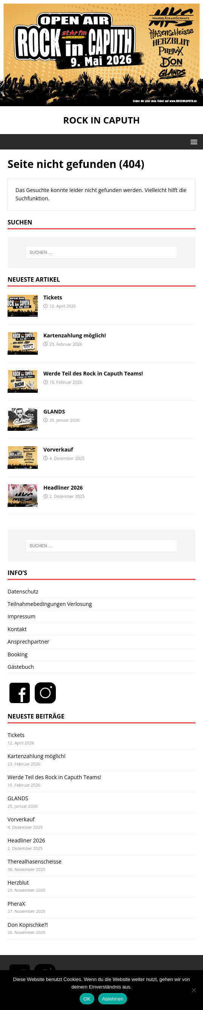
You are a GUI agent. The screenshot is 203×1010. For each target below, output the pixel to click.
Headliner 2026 (63, 487)
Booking (18, 654)
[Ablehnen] (193, 990)
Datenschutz (23, 591)
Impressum (21, 616)
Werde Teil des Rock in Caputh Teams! (93, 373)
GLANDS (54, 411)
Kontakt (17, 629)
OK (87, 999)
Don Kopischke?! (28, 924)
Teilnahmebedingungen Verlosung (50, 603)
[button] (192, 141)
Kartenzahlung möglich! (74, 335)
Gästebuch (21, 666)
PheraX (16, 903)
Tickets (52, 297)
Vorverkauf (58, 449)
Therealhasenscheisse (35, 861)
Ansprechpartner (28, 641)
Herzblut (18, 882)
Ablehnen (112, 999)
